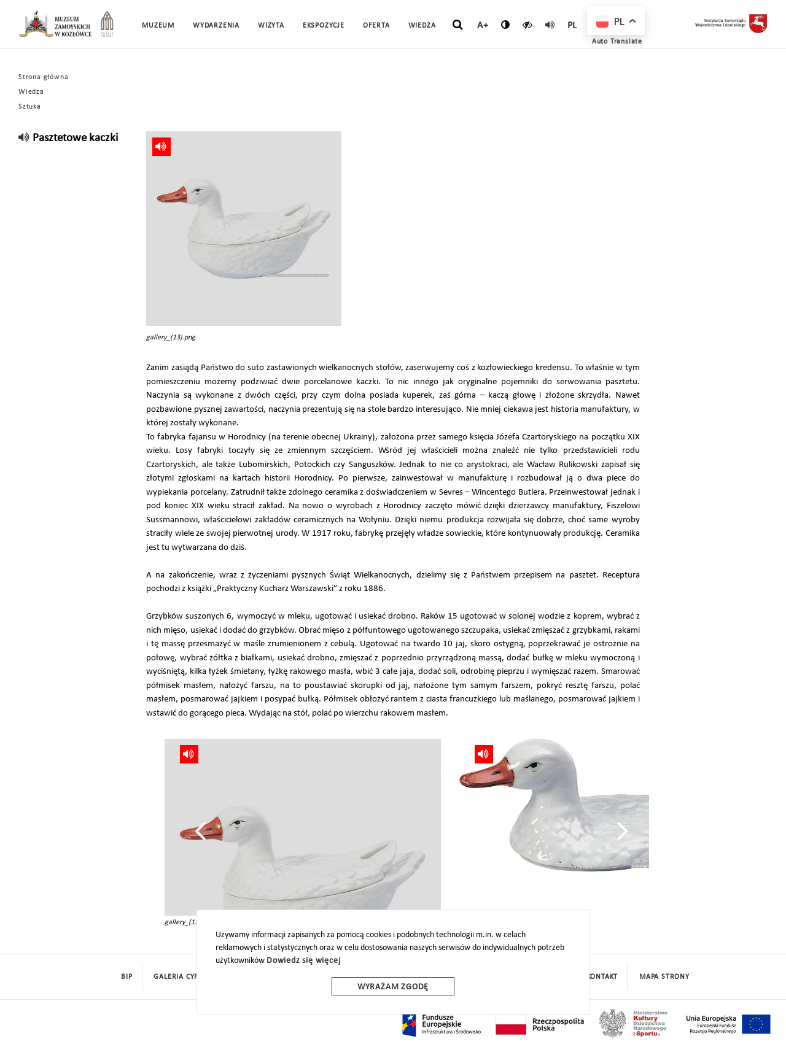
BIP (126, 977)
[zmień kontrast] (505, 24)
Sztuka (29, 106)
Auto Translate (617, 41)
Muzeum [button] (158, 25)
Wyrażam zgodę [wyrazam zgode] (393, 987)
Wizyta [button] (271, 25)
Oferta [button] (376, 25)
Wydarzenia (216, 25)
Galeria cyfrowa (187, 977)
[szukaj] (458, 25)
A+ (483, 26)
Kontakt (602, 977)
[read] (550, 24)
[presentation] (200, 831)
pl (572, 26)
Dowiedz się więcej (303, 960)
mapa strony (664, 977)
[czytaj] (528, 24)
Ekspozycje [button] (323, 25)
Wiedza (31, 92)
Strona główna (43, 77)
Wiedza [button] (422, 25)
